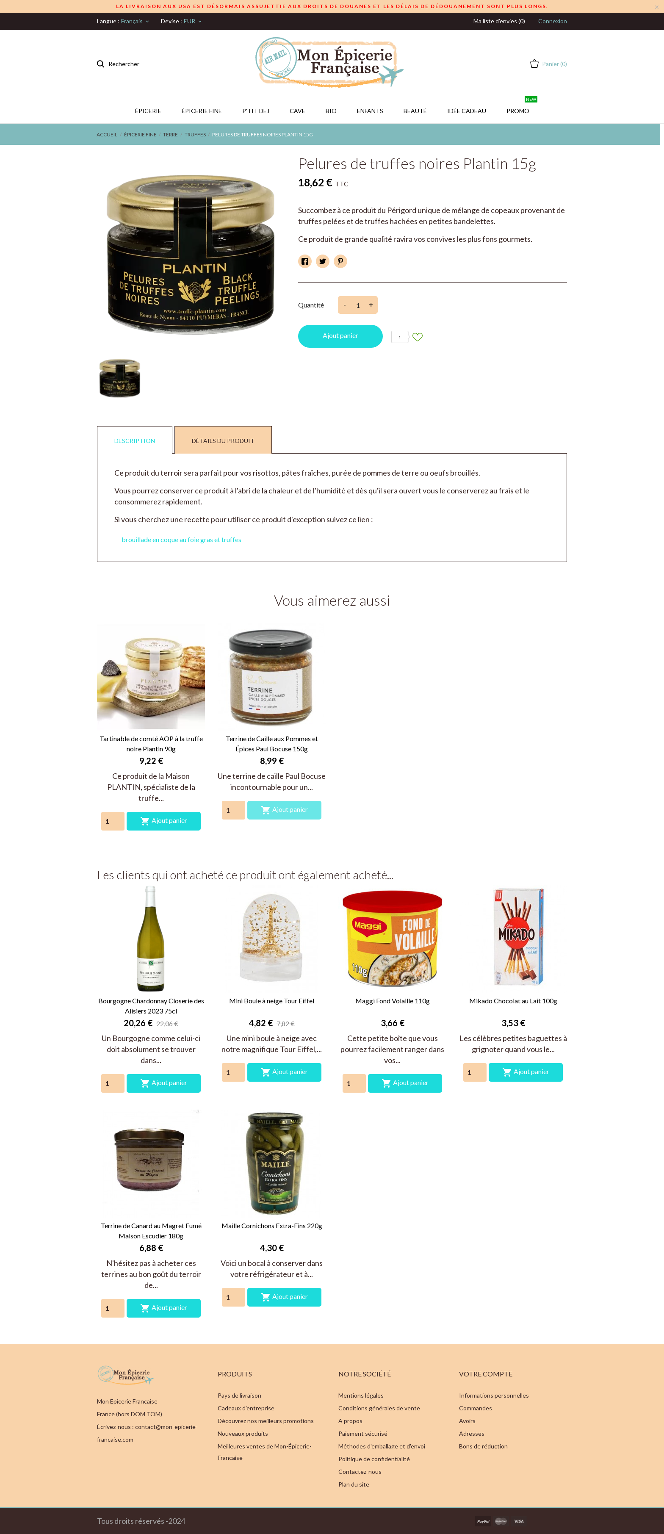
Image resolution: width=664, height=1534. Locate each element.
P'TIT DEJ (255, 110)
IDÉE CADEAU (470, 106)
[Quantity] (113, 821)
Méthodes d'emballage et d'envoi (381, 1446)
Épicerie (148, 110)
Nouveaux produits (243, 1433)
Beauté (415, 110)
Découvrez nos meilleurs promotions (266, 1420)
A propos (350, 1420)
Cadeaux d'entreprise (246, 1408)
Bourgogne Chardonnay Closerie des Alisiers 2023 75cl (151, 1006)
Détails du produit (223, 440)
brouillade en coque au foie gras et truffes (181, 539)
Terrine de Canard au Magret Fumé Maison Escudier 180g (151, 1230)
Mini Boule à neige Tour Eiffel (271, 1001)
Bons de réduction (483, 1446)
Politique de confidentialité (374, 1458)
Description (134, 440)
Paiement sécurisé (362, 1433)
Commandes (475, 1408)
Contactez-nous (360, 1471)
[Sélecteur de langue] (135, 21)
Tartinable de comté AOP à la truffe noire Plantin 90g (151, 743)
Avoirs (467, 1420)
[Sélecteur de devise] (193, 21)
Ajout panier (340, 335)
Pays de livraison (239, 1395)
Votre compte (485, 1374)
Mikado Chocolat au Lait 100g (513, 1001)
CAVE (297, 110)
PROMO (521, 106)
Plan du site (353, 1484)
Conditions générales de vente (379, 1408)
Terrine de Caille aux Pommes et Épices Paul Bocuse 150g (272, 743)
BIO (331, 110)
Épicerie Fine (202, 110)
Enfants (370, 110)
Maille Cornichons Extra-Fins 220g (271, 1225)
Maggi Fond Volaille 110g (392, 1001)
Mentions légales (361, 1395)
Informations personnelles (494, 1395)
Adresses (471, 1433)
